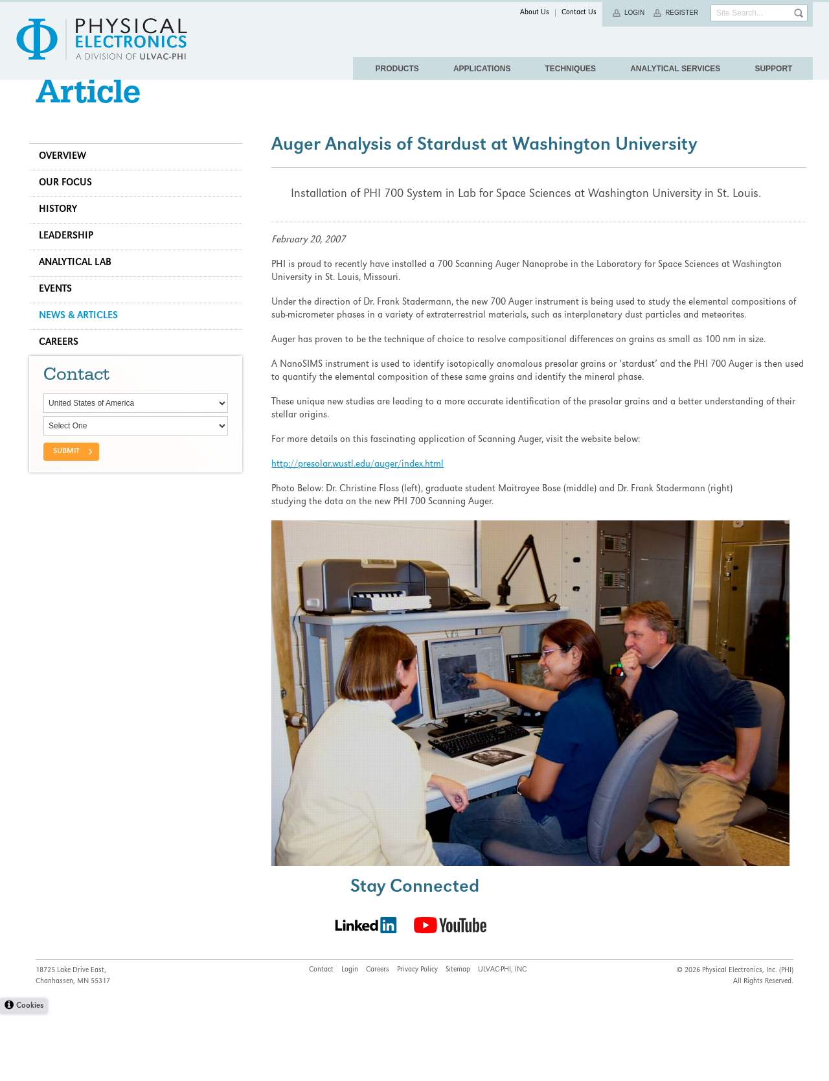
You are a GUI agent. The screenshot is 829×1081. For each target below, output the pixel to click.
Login (634, 12)
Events (61, 315)
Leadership (72, 262)
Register (681, 12)
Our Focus (71, 209)
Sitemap (458, 1037)
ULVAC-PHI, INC (502, 1037)
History (64, 236)
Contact (321, 1037)
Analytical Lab (81, 289)
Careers (65, 369)
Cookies (29, 1073)
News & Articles (84, 342)
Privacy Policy (417, 1037)
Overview (69, 183)
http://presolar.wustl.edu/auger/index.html (361, 490)
